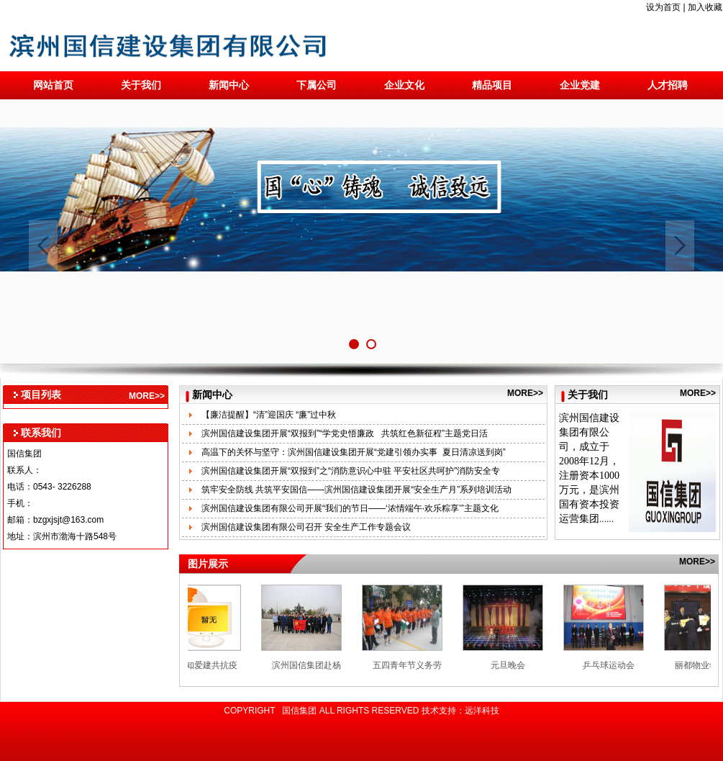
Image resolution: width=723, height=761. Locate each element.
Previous (43, 245)
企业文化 (404, 85)
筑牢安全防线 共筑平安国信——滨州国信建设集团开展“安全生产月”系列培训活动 (356, 490)
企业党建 (580, 85)
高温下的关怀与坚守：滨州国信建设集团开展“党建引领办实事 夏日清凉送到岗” (353, 452)
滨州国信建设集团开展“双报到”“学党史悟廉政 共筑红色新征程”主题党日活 (344, 433)
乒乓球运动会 (612, 665)
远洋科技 (482, 711)
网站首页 (53, 85)
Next (679, 245)
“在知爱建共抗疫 (209, 665)
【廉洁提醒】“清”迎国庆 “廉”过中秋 (268, 415)
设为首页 (663, 7)
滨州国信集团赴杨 (310, 665)
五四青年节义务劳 (410, 665)
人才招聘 (667, 85)
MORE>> (147, 396)
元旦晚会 (511, 665)
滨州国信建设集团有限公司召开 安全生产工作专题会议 (306, 527)
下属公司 (316, 85)
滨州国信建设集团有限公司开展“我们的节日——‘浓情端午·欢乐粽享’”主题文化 (350, 508)
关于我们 (141, 85)
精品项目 (492, 85)
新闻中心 (229, 85)
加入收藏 (705, 7)
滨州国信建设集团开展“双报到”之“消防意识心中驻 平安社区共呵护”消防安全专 (350, 471)
